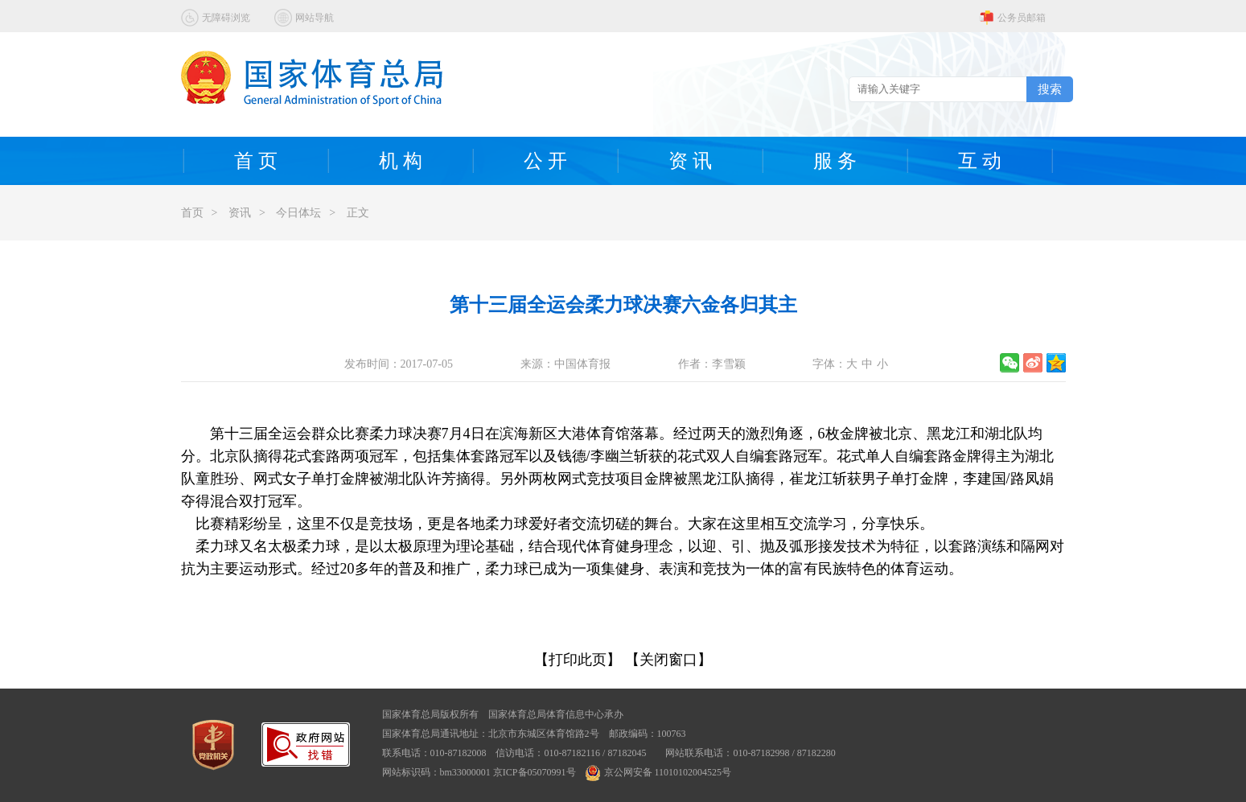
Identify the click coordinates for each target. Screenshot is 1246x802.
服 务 (835, 160)
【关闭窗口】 (668, 660)
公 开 (545, 160)
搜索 (1050, 89)
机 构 (400, 160)
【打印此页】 (577, 660)
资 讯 (690, 160)
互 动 (979, 160)
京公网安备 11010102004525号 (659, 772)
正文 (358, 213)
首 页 (256, 160)
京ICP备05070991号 (534, 772)
